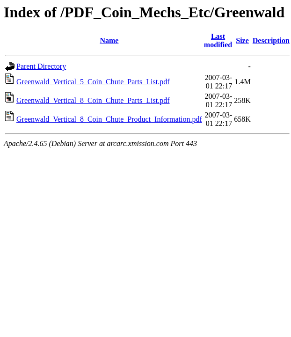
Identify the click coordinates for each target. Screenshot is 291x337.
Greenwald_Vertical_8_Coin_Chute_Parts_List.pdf (93, 100)
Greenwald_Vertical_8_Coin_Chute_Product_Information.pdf (109, 119)
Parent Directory (41, 66)
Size (242, 40)
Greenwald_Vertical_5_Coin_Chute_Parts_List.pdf (93, 82)
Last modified (218, 40)
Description (271, 40)
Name (109, 40)
